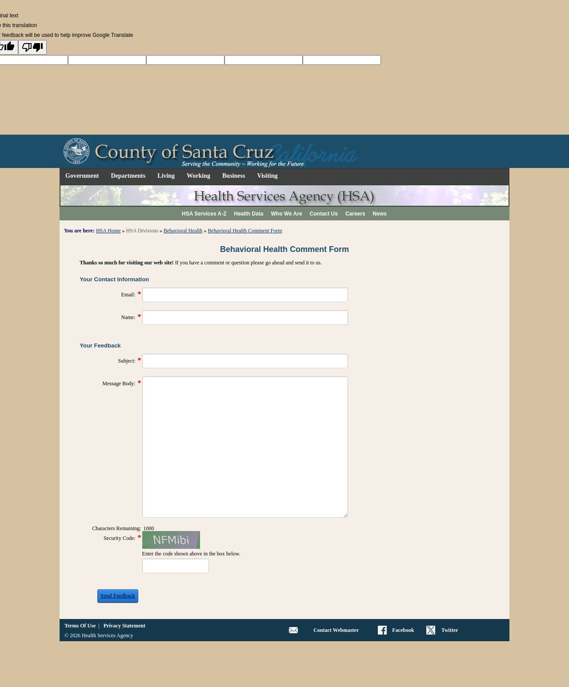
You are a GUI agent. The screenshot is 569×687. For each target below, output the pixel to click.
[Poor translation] (32, 47)
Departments (128, 175)
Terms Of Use (80, 626)
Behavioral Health (183, 231)
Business (233, 175)
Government (82, 175)
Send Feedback (117, 596)
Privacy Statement (124, 626)
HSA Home (108, 231)
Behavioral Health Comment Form (245, 231)
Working (198, 175)
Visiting (267, 175)
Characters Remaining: (116, 528)
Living (166, 175)
